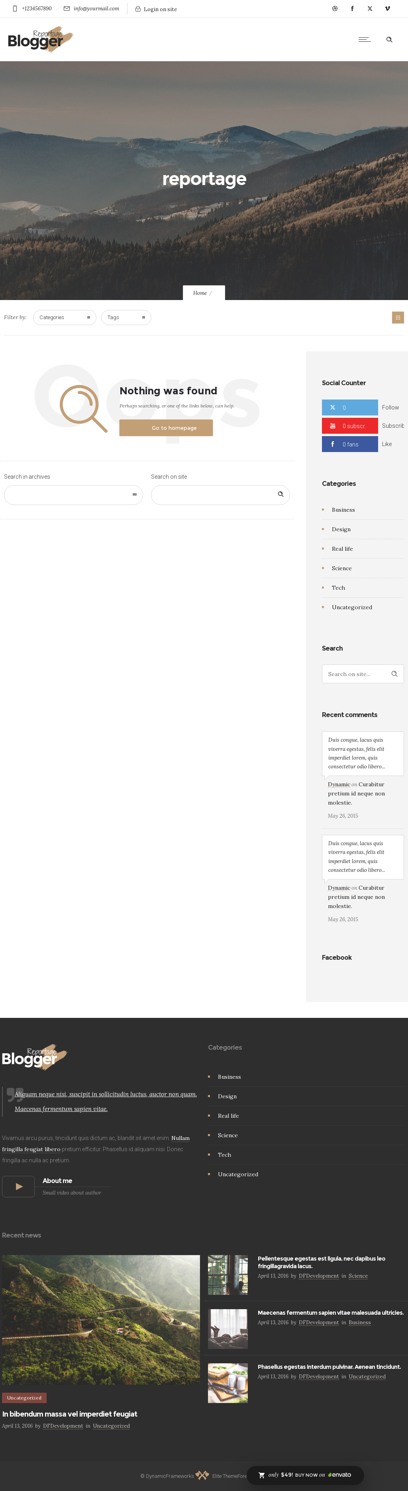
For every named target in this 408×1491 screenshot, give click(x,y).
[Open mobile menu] (367, 39)
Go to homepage (174, 428)
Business (343, 509)
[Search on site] (220, 495)
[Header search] (389, 40)
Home (200, 293)
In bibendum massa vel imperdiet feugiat (69, 1414)
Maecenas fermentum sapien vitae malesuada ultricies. (331, 1312)
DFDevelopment (63, 1426)
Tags (113, 317)
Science (342, 568)
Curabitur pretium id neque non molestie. (356, 794)
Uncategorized (352, 607)
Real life (342, 548)
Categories (51, 317)
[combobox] (73, 495)
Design (341, 529)
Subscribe (395, 426)
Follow (390, 407)
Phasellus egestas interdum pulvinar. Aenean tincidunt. (329, 1366)
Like (387, 444)
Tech (338, 587)
